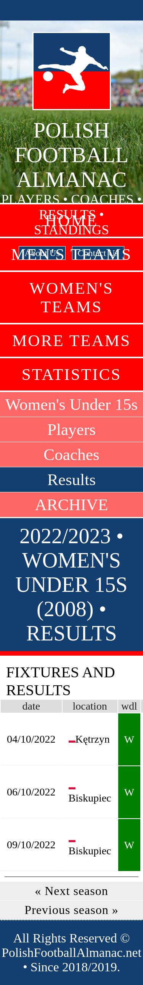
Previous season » (71, 910)
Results (71, 480)
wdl (129, 706)
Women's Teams (71, 297)
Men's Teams (71, 254)
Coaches (71, 454)
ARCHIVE (71, 505)
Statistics (72, 374)
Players (71, 429)
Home (71, 220)
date (31, 706)
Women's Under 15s (71, 404)
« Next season (71, 891)
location (89, 706)
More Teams (71, 340)
